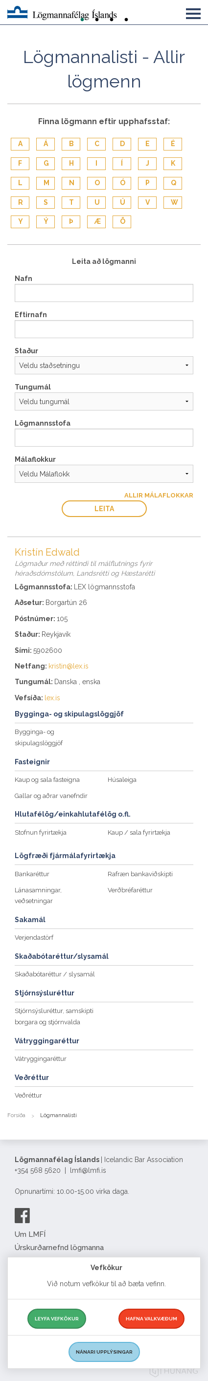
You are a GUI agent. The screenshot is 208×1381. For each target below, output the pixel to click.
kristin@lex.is (68, 666)
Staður (26, 351)
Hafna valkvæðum (151, 1318)
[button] (193, 11)
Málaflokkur (35, 459)
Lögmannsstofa (42, 423)
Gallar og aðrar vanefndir (51, 795)
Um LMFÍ (30, 1234)
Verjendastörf (34, 937)
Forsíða (16, 1115)
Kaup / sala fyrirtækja (139, 832)
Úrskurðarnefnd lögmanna (59, 1247)
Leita (104, 509)
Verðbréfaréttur (130, 890)
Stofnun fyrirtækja (41, 832)
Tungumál (33, 387)
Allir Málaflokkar (158, 495)
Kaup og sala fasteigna (47, 779)
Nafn (23, 278)
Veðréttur (28, 1095)
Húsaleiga (122, 779)
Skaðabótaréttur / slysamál (55, 974)
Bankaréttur (32, 874)
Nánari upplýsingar (104, 1352)
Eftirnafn (31, 315)
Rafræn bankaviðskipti (140, 874)
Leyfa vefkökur (57, 1318)
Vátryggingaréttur (41, 1058)
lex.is (52, 698)
